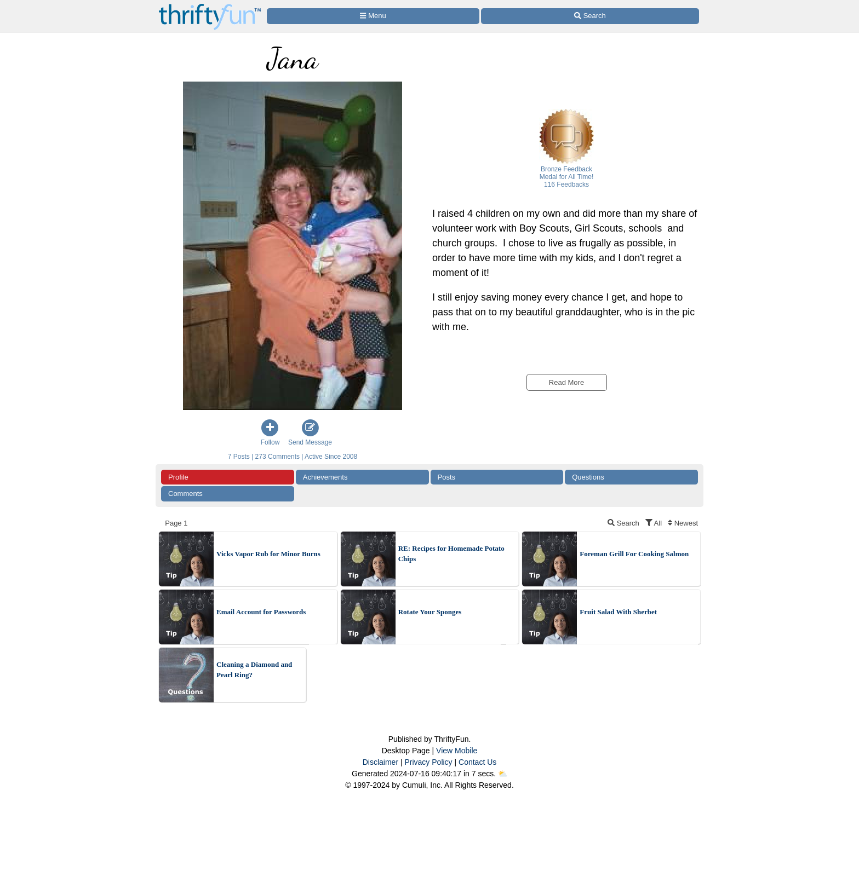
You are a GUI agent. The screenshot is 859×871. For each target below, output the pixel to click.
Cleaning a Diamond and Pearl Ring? (254, 669)
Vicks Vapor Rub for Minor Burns (268, 554)
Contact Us (477, 762)
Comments (185, 493)
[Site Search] (590, 16)
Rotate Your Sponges (430, 612)
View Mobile (456, 750)
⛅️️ (502, 773)
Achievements (325, 477)
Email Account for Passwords (261, 612)
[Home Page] (210, 6)
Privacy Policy (428, 762)
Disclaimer (380, 762)
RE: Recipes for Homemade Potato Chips (451, 553)
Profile (178, 477)
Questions (588, 477)
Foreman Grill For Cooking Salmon (634, 554)
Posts (447, 477)
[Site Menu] (373, 16)
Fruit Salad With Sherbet (618, 612)
